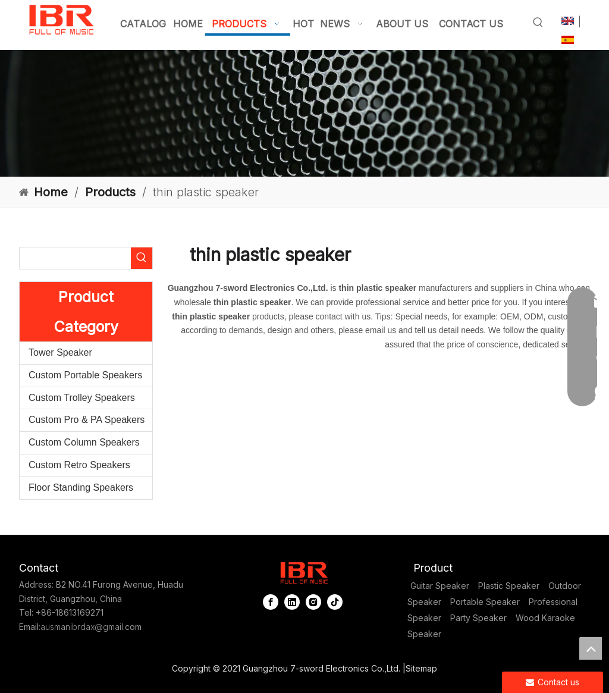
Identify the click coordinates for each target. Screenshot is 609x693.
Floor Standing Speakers (81, 487)
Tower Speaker (60, 352)
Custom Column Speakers (84, 442)
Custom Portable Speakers (85, 375)
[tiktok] (335, 602)
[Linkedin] (292, 602)
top (590, 648)
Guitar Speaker (439, 586)
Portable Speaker (485, 602)
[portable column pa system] (304, 113)
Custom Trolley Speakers (82, 398)
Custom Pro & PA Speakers (87, 420)
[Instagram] (313, 602)
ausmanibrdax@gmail (81, 627)
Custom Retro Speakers (79, 465)
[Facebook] (270, 602)
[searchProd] (75, 258)
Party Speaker (478, 618)
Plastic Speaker (508, 586)
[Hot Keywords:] (538, 22)
